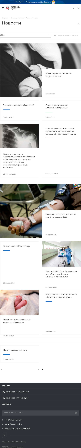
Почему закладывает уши (15, 350)
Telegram (4, 435)
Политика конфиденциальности (14, 441)
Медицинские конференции (15, 392)
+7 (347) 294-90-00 (13, 420)
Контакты (6, 404)
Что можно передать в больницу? (18, 105)
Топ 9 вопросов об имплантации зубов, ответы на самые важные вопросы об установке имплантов (61, 131)
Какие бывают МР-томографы (16, 246)
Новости (6, 386)
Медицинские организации (15, 398)
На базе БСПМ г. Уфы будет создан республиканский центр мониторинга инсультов (61, 274)
